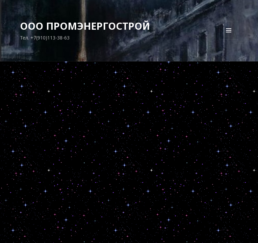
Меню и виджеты (229, 39)
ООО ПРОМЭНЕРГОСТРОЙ (85, 25)
